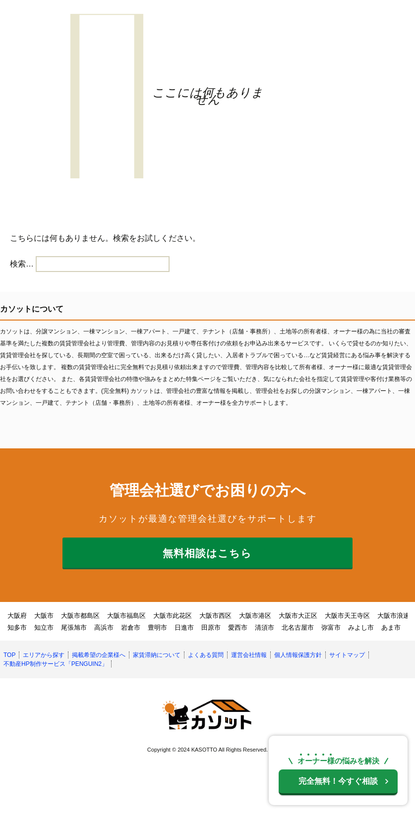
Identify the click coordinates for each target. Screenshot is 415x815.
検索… (22, 264)
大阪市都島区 (80, 615)
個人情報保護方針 (298, 655)
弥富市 (331, 627)
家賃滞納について (156, 655)
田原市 (211, 627)
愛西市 (237, 627)
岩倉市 (130, 627)
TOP (9, 655)
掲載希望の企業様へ (98, 655)
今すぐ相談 (338, 781)
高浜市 (104, 627)
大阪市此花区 (172, 615)
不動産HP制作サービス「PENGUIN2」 (55, 663)
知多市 (17, 627)
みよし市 (361, 627)
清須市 (264, 627)
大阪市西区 (215, 615)
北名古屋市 (298, 627)
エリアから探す (43, 655)
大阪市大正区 (298, 615)
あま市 (391, 627)
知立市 (44, 627)
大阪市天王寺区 (347, 615)
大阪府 (17, 615)
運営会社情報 (249, 655)
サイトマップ (347, 655)
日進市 (184, 627)
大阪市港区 (255, 615)
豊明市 (157, 627)
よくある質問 (206, 655)
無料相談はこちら (207, 553)
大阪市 (44, 615)
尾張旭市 (74, 627)
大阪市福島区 (126, 615)
